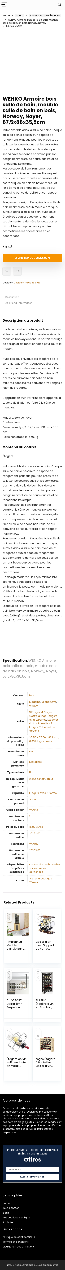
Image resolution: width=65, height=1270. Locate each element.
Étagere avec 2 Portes (43, 717)
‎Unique (33, 705)
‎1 (29, 816)
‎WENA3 (33, 810)
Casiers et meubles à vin (45, 15)
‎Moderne (34, 702)
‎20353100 (35, 833)
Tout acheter (11, 1208)
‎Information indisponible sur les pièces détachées (44, 868)
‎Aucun (33, 799)
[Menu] (4, 4)
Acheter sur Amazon (32, 258)
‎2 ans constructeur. (41, 779)
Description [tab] (12, 297)
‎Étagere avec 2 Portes (43, 793)
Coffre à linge (37, 716)
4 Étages (46, 712)
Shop (19, 15)
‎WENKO (33, 844)
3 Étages (34, 712)
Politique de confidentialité (19, 1237)
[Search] (59, 4)
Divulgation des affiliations (18, 1246)
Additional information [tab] (18, 303)
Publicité (8, 1222)
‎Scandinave (49, 702)
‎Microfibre (35, 762)
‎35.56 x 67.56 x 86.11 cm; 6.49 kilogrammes (44, 739)
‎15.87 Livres (36, 827)
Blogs (6, 1212)
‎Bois (31, 772)
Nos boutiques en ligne (16, 1217)
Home (6, 15)
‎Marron (33, 695)
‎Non (31, 751)
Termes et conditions (16, 1242)
